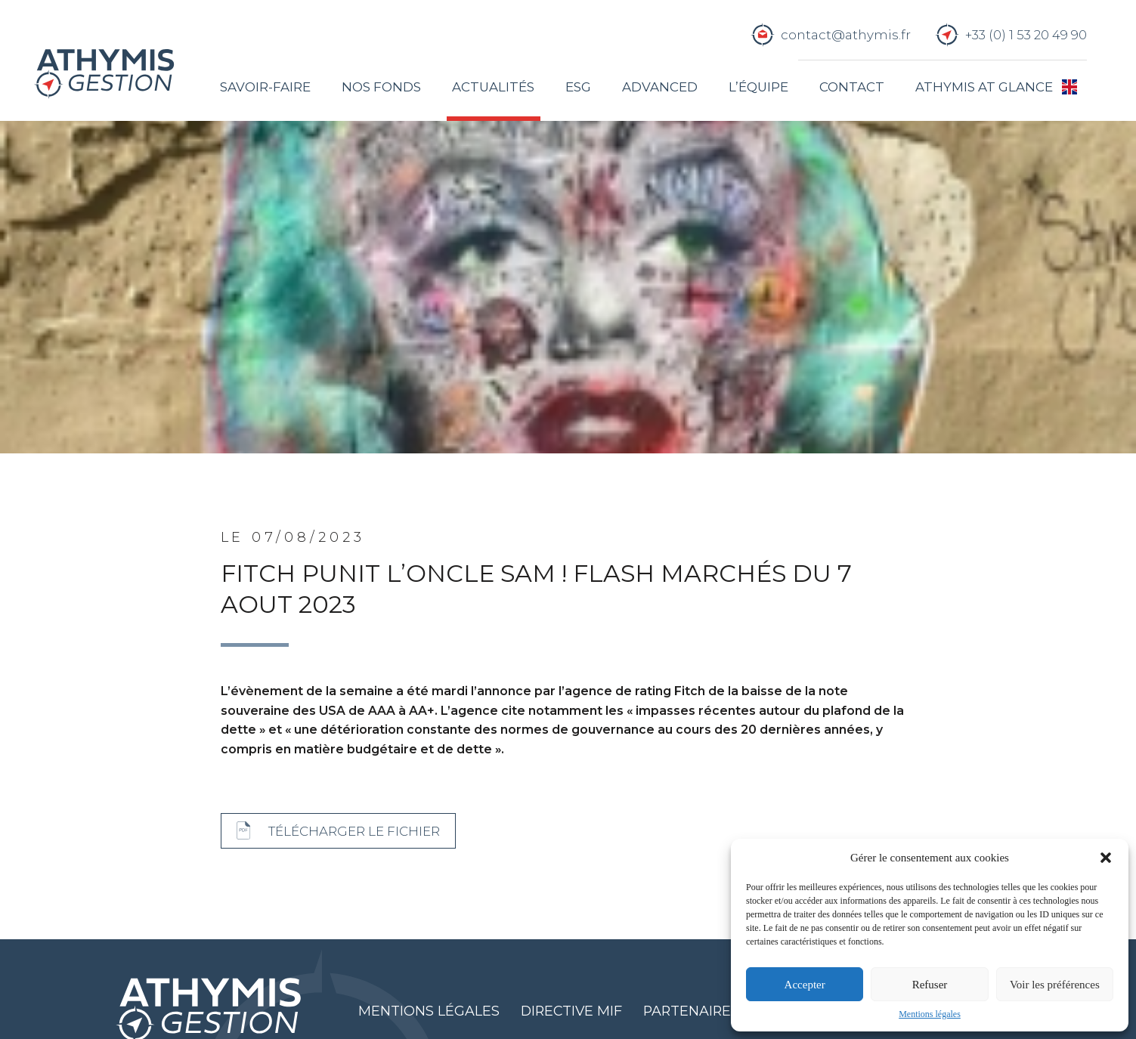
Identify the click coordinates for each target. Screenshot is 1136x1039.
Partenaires (691, 1011)
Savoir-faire (265, 86)
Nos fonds (381, 86)
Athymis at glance (984, 86)
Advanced (660, 86)
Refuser (930, 985)
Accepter (805, 985)
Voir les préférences (1055, 985)
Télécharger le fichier (354, 831)
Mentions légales (930, 1014)
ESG (578, 86)
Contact (851, 86)
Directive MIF (571, 1011)
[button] (1105, 857)
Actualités (493, 86)
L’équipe (758, 86)
